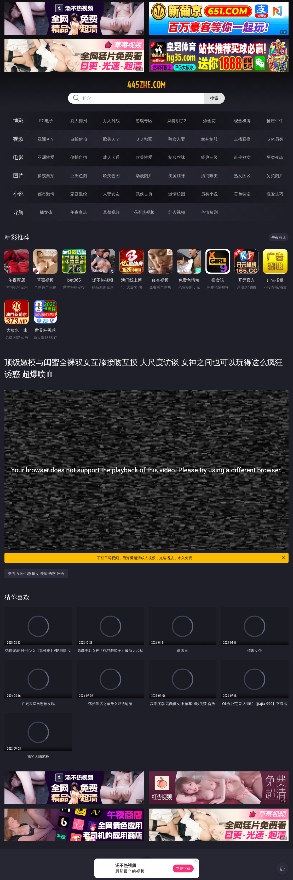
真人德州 (78, 121)
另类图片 (275, 175)
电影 (18, 157)
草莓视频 (111, 212)
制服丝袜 (176, 157)
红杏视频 (176, 212)
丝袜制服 (209, 139)
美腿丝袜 (176, 175)
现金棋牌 (242, 121)
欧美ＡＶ (111, 139)
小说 (18, 193)
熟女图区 (242, 175)
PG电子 (46, 121)
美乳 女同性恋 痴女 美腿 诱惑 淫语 (36, 573)
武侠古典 (144, 194)
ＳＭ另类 (275, 139)
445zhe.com (146, 85)
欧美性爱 (144, 157)
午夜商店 (78, 212)
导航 (18, 212)
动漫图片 (144, 175)
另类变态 (275, 157)
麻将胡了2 (176, 121)
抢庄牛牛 (275, 121)
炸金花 (209, 121)
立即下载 (183, 868)
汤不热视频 (144, 212)
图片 (18, 175)
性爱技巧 (275, 194)
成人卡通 (111, 157)
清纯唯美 (209, 175)
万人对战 (111, 121)
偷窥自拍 (46, 175)
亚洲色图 (78, 175)
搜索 (214, 98)
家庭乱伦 (78, 194)
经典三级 (209, 157)
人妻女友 (111, 194)
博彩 (18, 120)
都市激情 (46, 194)
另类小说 (209, 194)
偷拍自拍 (78, 157)
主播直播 (242, 139)
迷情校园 (176, 194)
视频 (18, 138)
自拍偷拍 (78, 139)
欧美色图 (111, 175)
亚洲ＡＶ (46, 139)
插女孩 (46, 212)
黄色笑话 (242, 194)
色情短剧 (209, 212)
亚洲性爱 (46, 157)
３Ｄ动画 (144, 139)
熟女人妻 (176, 139)
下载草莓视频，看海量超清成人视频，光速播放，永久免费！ (191, 558)
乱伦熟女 (242, 157)
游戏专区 (144, 121)
